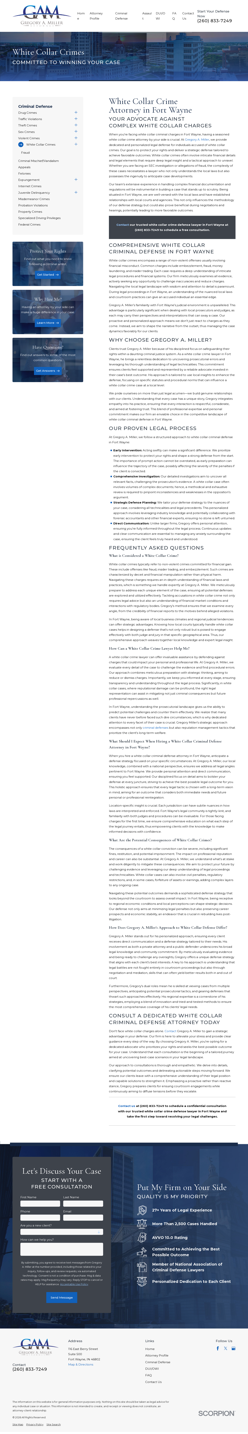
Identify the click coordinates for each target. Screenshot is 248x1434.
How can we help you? (37, 1239)
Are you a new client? (36, 1225)
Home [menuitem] (81, 16)
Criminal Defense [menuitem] (121, 16)
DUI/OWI (152, 1369)
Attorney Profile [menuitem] (96, 16)
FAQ (148, 1375)
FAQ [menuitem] (174, 16)
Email (67, 1211)
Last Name (71, 1197)
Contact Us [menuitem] (188, 16)
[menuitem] (45, 113)
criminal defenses (155, 727)
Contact (170, 1031)
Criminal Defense (157, 1362)
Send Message (62, 1297)
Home (150, 1349)
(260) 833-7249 (214, 21)
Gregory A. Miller (197, 139)
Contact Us (153, 1382)
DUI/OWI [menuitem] (160, 16)
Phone (25, 1211)
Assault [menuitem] (147, 16)
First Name (28, 1197)
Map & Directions (80, 1364)
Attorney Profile (156, 1355)
